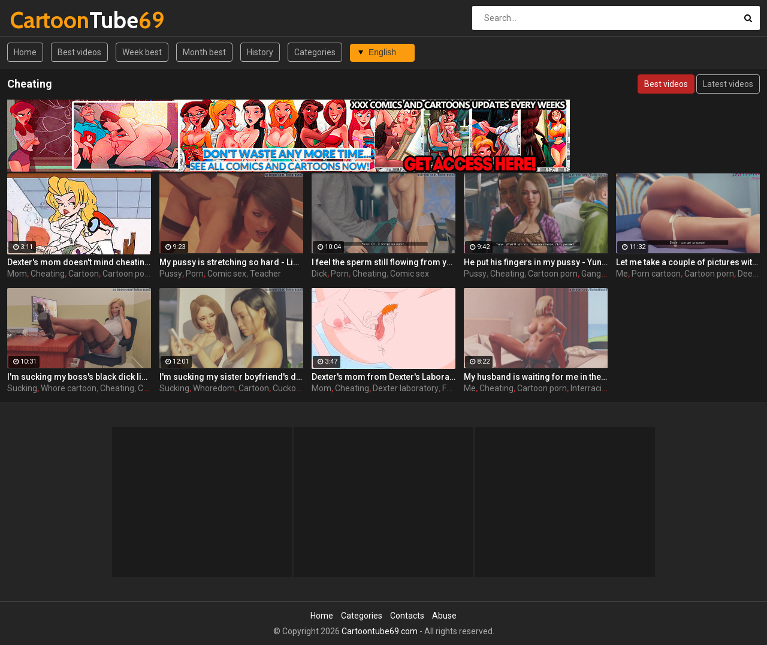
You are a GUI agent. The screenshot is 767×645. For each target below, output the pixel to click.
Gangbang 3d (606, 273)
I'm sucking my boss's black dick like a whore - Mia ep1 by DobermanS (79, 377)
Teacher (265, 273)
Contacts (407, 615)
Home (25, 52)
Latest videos (728, 84)
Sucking (22, 388)
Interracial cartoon (604, 388)
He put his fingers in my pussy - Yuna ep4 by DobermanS (536, 262)
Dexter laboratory (406, 388)
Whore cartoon (68, 388)
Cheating (48, 273)
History (260, 52)
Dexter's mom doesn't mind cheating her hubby (79, 262)
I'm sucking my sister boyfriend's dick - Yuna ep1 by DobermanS (231, 377)
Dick (319, 273)
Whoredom (214, 388)
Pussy (170, 273)
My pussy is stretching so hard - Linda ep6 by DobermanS (231, 262)
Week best (142, 52)
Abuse (444, 615)
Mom (17, 273)
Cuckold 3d (293, 388)
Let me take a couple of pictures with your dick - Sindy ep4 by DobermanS (688, 262)
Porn (195, 273)
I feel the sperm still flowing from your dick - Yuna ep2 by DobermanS (383, 262)
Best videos (79, 52)
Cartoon (83, 273)
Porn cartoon (656, 273)
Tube (41, 20)
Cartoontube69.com (380, 631)
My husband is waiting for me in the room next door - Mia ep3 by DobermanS (536, 377)
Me (622, 273)
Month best (204, 52)
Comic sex (226, 273)
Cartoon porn (127, 273)
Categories (315, 52)
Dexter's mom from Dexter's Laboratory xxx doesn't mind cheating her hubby (383, 377)
